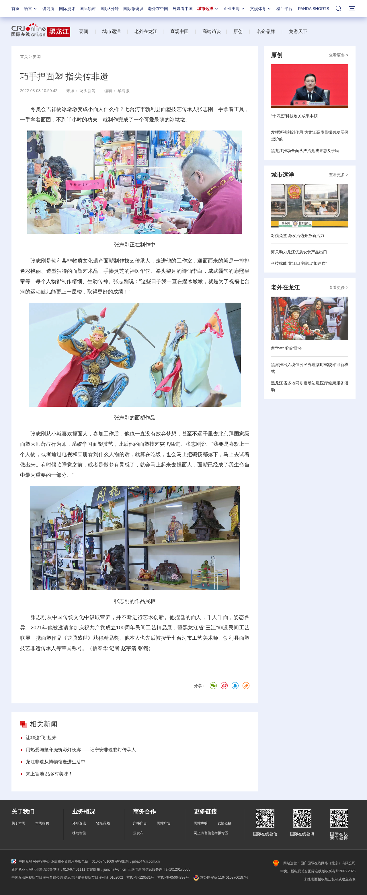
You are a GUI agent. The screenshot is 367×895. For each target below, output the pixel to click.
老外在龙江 (145, 31)
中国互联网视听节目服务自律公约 (37, 877)
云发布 (138, 833)
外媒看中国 (183, 8)
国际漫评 (67, 8)
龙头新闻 (87, 90)
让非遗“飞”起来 (41, 737)
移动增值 (79, 833)
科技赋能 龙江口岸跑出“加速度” (299, 263)
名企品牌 (266, 31)
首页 (15, 8)
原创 (238, 31)
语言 (31, 8)
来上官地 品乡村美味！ (49, 773)
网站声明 (201, 823)
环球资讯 (79, 823)
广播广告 (140, 823)
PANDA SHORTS (313, 8)
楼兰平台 (284, 8)
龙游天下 (298, 31)
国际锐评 (88, 8)
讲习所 (48, 8)
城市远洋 (208, 8)
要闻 (83, 31)
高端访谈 (211, 31)
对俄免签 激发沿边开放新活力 (297, 235)
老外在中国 (158, 8)
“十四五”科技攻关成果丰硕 (294, 116)
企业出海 (234, 8)
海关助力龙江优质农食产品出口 (299, 252)
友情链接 (224, 823)
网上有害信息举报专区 (211, 833)
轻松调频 (103, 823)
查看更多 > (338, 55)
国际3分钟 (109, 8)
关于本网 (18, 823)
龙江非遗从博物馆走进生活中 (55, 761)
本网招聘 (42, 823)
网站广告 (164, 823)
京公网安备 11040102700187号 (220, 877)
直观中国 (179, 31)
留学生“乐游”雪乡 (286, 348)
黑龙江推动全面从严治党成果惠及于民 (305, 150)
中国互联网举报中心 (30, 861)
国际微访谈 (133, 8)
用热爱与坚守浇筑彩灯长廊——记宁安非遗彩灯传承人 (81, 749)
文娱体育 (261, 8)
